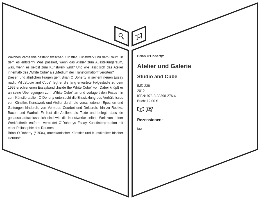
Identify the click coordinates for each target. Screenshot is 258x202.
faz (139, 129)
